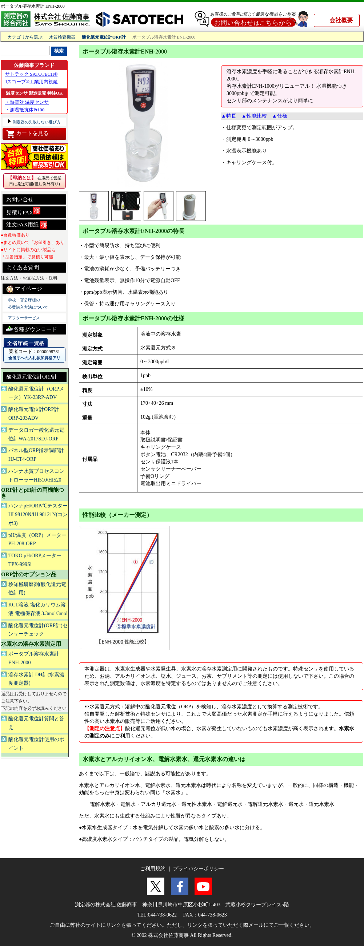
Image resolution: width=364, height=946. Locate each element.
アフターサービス (24, 318)
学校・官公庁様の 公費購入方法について (28, 303)
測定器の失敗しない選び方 (36, 122)
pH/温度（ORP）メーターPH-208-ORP (37, 540)
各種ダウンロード (31, 328)
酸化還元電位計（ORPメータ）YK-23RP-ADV (36, 393)
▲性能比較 (254, 116)
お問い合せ (19, 199)
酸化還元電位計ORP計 (32, 377)
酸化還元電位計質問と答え (36, 723)
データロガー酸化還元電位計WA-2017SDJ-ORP (36, 434)
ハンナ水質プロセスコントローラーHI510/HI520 (36, 475)
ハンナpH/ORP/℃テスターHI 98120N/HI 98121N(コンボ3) (38, 514)
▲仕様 (279, 116)
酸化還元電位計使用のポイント (36, 744)
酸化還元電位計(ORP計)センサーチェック (38, 630)
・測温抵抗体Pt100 (24, 109)
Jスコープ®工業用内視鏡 (31, 81)
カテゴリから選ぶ (25, 37)
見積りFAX (23, 211)
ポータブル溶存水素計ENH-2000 (33, 658)
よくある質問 (22, 267)
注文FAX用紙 (26, 225)
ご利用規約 (152, 868)
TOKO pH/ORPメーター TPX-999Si (34, 560)
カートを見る (27, 134)
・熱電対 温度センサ (27, 102)
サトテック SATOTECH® (31, 74)
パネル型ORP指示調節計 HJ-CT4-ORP (36, 455)
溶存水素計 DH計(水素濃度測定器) (36, 679)
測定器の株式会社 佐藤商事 (106, 904)
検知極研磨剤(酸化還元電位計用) (37, 589)
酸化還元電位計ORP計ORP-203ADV (33, 414)
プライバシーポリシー (198, 868)
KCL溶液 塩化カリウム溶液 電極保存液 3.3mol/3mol (38, 609)
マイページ (24, 289)
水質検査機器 (62, 37)
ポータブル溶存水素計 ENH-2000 (33, 6)
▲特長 (228, 116)
